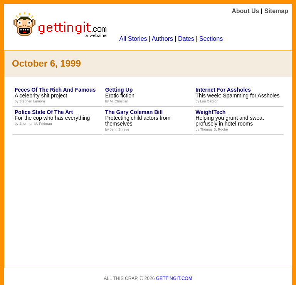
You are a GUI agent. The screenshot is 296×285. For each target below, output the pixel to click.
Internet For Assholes (223, 90)
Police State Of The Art (44, 112)
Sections (211, 38)
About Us (245, 11)
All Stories (133, 38)
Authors (162, 38)
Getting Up (119, 90)
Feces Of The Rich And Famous (55, 90)
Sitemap (276, 11)
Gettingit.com (174, 278)
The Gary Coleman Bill (134, 112)
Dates (186, 38)
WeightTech (210, 112)
